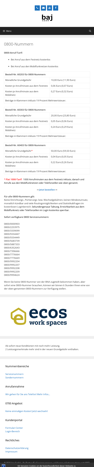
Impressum (11, 451)
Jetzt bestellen (47, 189)
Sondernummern (14, 377)
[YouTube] (49, 8)
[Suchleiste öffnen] (90, 31)
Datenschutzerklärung (16, 448)
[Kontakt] (43, 8)
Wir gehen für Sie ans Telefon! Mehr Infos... (27, 394)
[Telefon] (37, 8)
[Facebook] (55, 8)
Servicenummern (14, 374)
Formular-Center (14, 427)
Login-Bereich (12, 431)
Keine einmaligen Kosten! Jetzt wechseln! (26, 411)
